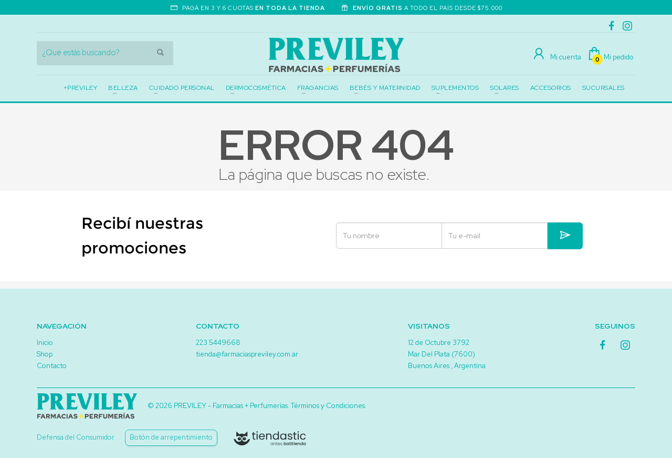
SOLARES (504, 88)
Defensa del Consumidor (75, 437)
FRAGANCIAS (318, 88)
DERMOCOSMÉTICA (256, 88)
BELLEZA (123, 88)
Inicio (45, 342)
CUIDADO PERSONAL (182, 88)
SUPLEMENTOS (455, 88)
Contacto (52, 365)
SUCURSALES (603, 88)
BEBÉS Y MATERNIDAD (385, 88)
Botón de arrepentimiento (171, 437)
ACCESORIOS (550, 88)
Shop (44, 354)
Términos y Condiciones (328, 405)
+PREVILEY (81, 88)
